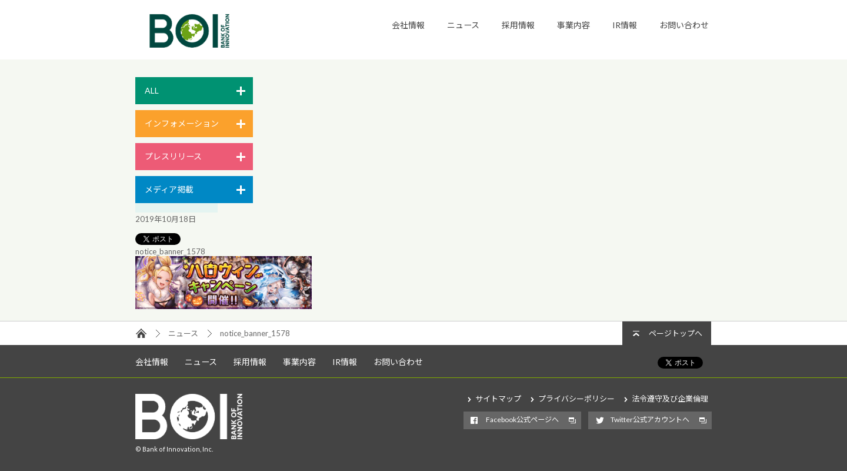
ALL (152, 90)
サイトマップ (498, 398)
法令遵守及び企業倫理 (670, 398)
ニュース (463, 25)
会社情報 (408, 25)
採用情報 (518, 25)
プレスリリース (173, 156)
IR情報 (624, 25)
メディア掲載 (169, 189)
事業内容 (573, 25)
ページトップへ (675, 333)
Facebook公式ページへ (522, 419)
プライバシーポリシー (576, 398)
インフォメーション (182, 123)
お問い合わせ (684, 25)
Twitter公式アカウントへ (650, 419)
